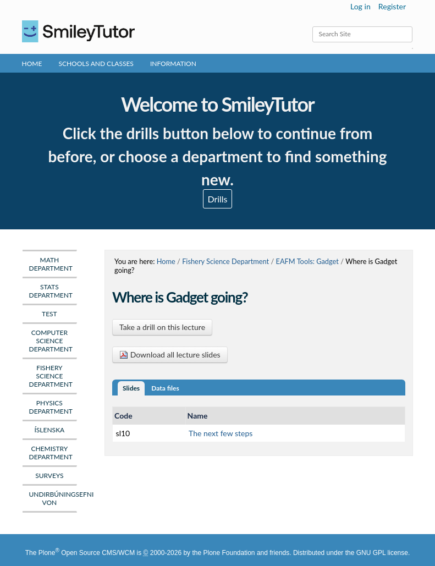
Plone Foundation (229, 553)
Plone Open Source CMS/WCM (86, 553)
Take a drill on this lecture (162, 327)
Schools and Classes (96, 63)
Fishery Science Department (225, 261)
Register (392, 6)
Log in (360, 6)
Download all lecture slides (170, 354)
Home (32, 63)
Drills (217, 199)
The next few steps (220, 433)
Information (173, 63)
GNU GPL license (382, 553)
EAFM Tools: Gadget (307, 261)
